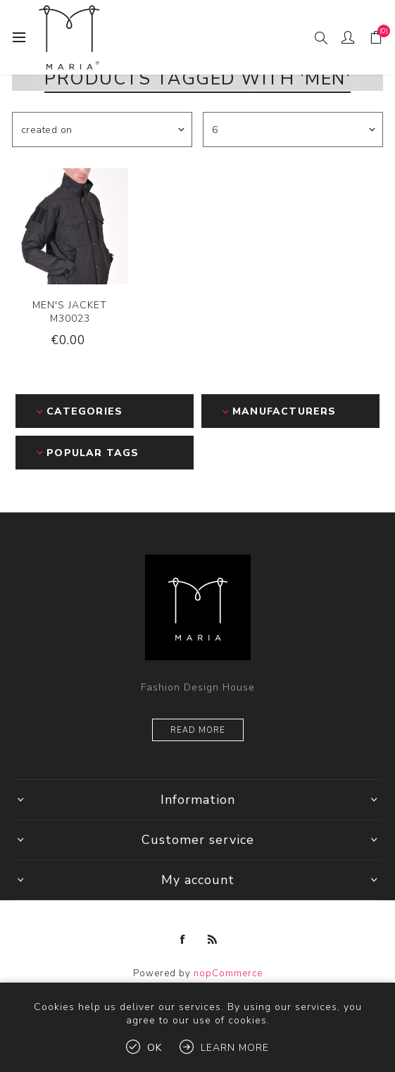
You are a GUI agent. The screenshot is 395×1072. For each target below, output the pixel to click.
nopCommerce (228, 973)
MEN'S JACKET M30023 (69, 311)
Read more (197, 730)
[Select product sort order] (102, 129)
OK (154, 1047)
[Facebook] (183, 939)
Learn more (235, 1047)
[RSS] (212, 939)
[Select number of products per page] (293, 129)
